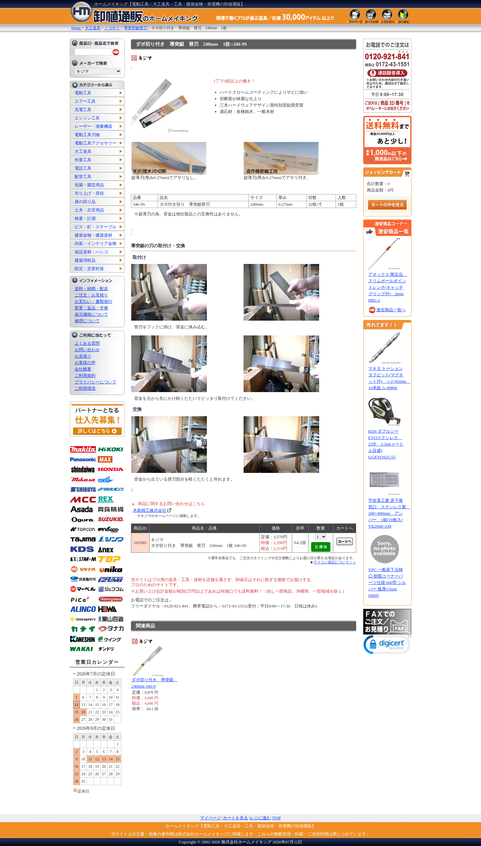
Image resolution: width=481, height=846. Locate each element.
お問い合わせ (87, 349)
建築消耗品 (85, 260)
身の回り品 (85, 201)
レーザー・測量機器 (93, 126)
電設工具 (83, 168)
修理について (87, 320)
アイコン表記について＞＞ (335, 562)
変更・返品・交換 (91, 308)
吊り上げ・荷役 (89, 193)
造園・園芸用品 (89, 185)
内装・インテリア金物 (95, 243)
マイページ (210, 817)
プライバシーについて (95, 382)
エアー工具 (85, 101)
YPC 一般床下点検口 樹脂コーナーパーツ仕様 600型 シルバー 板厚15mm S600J (387, 582)
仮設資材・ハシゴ (91, 251)
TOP (277, 817)
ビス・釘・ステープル (95, 226)
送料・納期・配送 (91, 288)
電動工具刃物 (87, 134)
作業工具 (83, 159)
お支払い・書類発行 (93, 301)
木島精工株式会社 (149, 510)
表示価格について (91, 314)
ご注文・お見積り (91, 295)
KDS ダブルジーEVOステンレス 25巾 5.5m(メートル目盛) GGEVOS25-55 (386, 444)
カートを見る (235, 817)
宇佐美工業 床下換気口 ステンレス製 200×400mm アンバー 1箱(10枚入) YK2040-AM (389, 513)
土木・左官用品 (89, 210)
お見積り (83, 356)
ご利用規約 (85, 375)
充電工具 (83, 109)
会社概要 (83, 369)
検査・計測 (85, 218)
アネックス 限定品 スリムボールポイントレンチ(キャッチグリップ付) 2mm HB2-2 (387, 287)
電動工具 (83, 92)
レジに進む (260, 817)
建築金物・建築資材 (93, 235)
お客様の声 (85, 362)
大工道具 (83, 151)
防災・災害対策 (89, 268)
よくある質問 (87, 343)
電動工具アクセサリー (95, 143)
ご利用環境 (85, 388)
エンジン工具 (87, 118)
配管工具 (83, 176)
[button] (387, 645)
